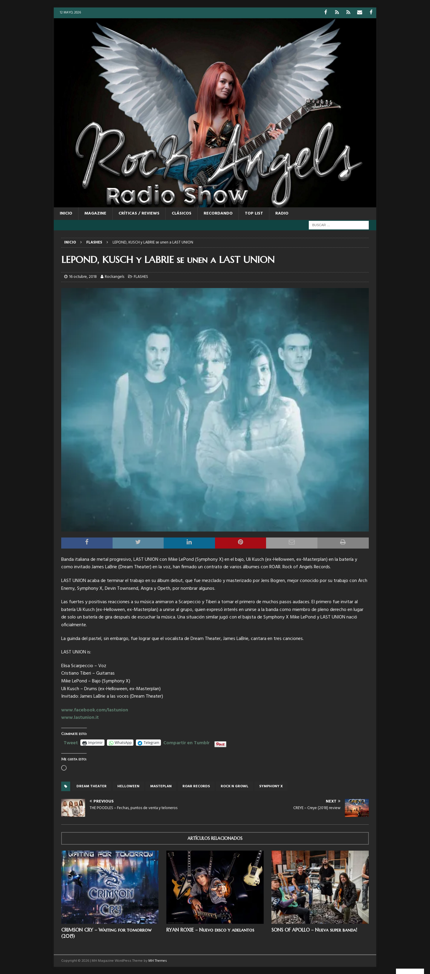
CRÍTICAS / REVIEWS (139, 213)
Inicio (66, 213)
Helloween (128, 786)
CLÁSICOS (181, 213)
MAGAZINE (95, 213)
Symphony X (271, 786)
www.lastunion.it (80, 717)
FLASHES (141, 276)
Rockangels (114, 276)
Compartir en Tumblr (186, 742)
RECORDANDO (218, 213)
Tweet (71, 742)
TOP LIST (254, 213)
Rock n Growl (234, 786)
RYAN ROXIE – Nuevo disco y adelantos (210, 929)
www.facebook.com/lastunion (94, 710)
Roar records (196, 786)
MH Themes (157, 960)
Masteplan (161, 786)
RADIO (281, 213)
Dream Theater (91, 786)
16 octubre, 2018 (83, 276)
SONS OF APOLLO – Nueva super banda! (314, 929)
